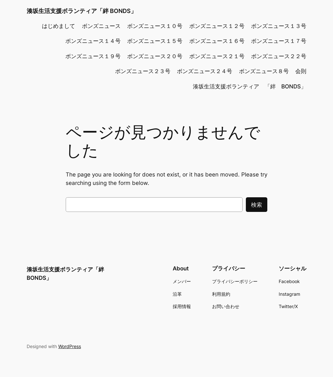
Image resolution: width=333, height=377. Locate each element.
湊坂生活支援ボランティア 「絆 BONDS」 (249, 86)
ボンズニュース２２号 (278, 56)
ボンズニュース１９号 (93, 56)
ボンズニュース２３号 (142, 71)
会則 (300, 71)
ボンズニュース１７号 (278, 41)
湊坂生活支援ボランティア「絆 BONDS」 (82, 10)
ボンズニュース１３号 (278, 26)
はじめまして (58, 26)
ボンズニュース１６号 (217, 41)
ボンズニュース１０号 (154, 26)
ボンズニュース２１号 (217, 56)
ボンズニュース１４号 (93, 41)
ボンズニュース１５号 (154, 41)
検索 (256, 205)
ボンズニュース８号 (264, 71)
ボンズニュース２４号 (204, 71)
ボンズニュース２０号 (154, 56)
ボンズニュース (101, 26)
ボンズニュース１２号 (217, 26)
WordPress (69, 346)
